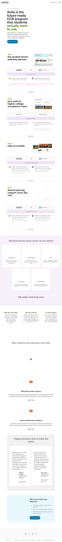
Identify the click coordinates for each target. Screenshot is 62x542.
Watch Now (31, 400)
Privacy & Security (31, 540)
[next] (37, 488)
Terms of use (24, 540)
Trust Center (39, 540)
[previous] (24, 488)
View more (31, 92)
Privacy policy (17, 540)
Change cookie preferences (49, 540)
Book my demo (54, 2)
